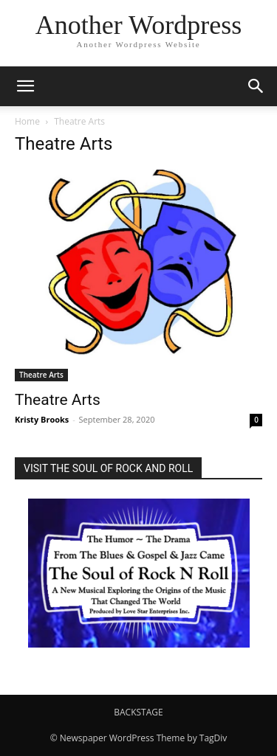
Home (27, 121)
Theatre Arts (41, 375)
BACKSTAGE (138, 712)
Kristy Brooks (42, 419)
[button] (25, 86)
